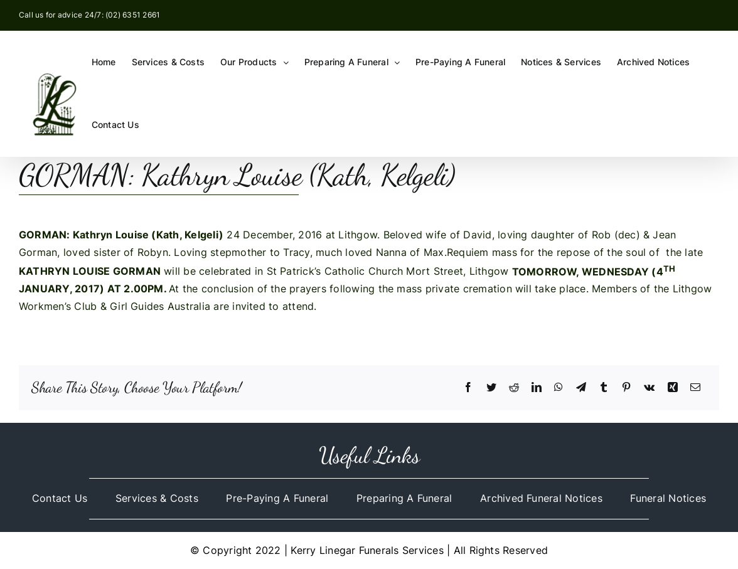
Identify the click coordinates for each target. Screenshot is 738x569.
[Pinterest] (626, 387)
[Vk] (649, 387)
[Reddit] (514, 387)
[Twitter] (491, 387)
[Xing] (672, 387)
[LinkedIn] (536, 387)
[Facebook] (468, 387)
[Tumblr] (603, 387)
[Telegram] (581, 387)
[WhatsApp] (558, 387)
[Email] (695, 387)
